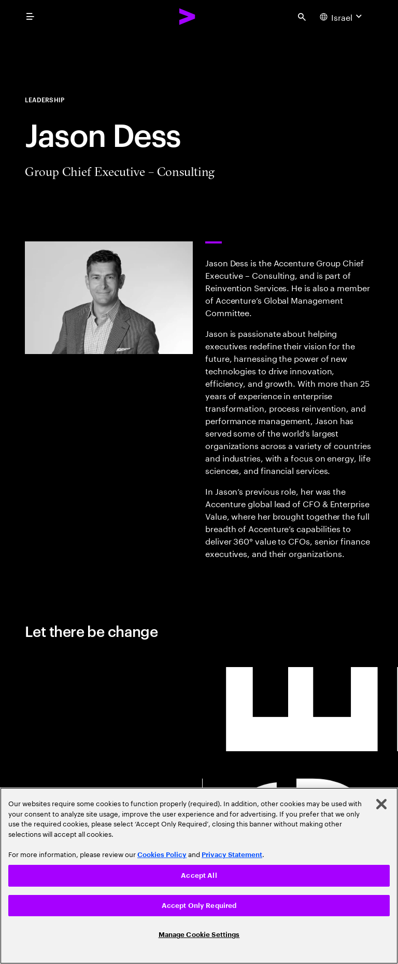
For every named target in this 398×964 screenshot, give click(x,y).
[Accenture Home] (187, 16)
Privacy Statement (232, 854)
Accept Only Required (199, 905)
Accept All (199, 875)
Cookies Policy (162, 854)
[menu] (30, 16)
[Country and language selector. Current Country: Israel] (342, 16)
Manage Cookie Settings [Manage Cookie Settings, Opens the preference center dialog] (199, 934)
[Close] (381, 804)
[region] (199, 876)
